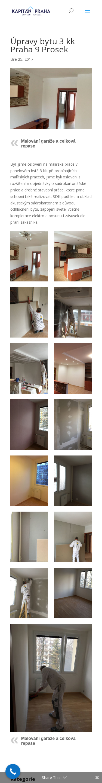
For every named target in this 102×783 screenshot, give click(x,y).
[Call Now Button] (12, 771)
